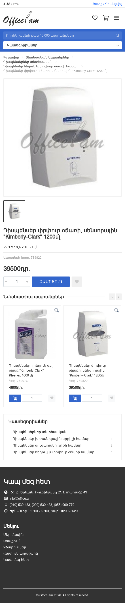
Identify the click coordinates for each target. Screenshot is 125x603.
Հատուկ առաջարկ (20, 553)
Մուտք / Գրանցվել (106, 4)
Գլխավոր (11, 57)
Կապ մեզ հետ (16, 559)
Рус (16, 4)
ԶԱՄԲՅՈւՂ (50, 281)
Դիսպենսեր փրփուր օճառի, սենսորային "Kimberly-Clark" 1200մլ (87, 370)
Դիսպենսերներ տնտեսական (28, 62)
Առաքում (11, 541)
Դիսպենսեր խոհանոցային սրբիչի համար (51, 439)
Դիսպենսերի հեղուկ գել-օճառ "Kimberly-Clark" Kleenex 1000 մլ (31, 370)
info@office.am (21, 498)
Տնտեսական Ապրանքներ (47, 57)
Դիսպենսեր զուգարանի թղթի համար (47, 445)
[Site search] (58, 35)
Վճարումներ (14, 547)
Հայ (6, 4)
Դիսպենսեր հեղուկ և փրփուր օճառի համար (40, 66)
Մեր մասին (13, 534)
